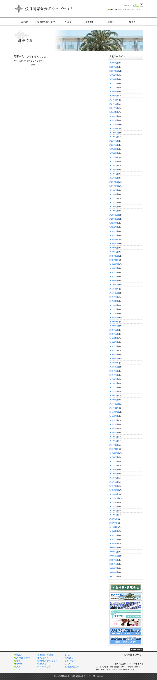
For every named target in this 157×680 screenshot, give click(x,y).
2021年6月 (114, 198)
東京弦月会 (42, 664)
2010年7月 (114, 531)
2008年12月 (114, 556)
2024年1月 (114, 120)
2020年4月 (114, 235)
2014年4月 (114, 433)
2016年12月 (114, 318)
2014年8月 (114, 420)
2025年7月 (114, 79)
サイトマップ (70, 661)
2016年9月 (114, 330)
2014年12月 (114, 404)
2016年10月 (114, 326)
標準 (137, 5)
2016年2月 (114, 355)
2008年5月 (114, 560)
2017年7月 (114, 301)
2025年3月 (114, 92)
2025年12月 (114, 71)
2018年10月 (114, 264)
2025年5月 (114, 83)
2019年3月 (114, 252)
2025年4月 (114, 87)
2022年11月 (114, 157)
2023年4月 (114, 141)
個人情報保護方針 (72, 667)
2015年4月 (114, 387)
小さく (134, 5)
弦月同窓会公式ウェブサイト (43, 8)
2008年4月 (114, 564)
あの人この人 (43, 658)
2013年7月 (114, 465)
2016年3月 (114, 350)
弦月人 (132, 22)
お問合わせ (69, 658)
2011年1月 (114, 527)
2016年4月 (114, 346)
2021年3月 (114, 207)
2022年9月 (114, 161)
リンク (67, 664)
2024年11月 (114, 100)
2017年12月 (114, 285)
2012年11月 (114, 494)
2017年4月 (114, 305)
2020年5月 (114, 231)
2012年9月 (114, 503)
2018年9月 (114, 268)
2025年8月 (114, 75)
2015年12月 (114, 359)
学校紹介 (25, 22)
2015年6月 (114, 379)
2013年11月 (114, 449)
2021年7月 (114, 194)
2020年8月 (114, 223)
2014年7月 (114, 424)
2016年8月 (114, 334)
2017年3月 (114, 309)
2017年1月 (114, 314)
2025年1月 (114, 96)
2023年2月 (114, 149)
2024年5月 (114, 116)
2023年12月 (114, 125)
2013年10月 (114, 453)
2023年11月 (114, 129)
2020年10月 (114, 219)
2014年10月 (114, 412)
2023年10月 (114, 133)
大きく (141, 5)
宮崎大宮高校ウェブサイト (48, 661)
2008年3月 (114, 568)
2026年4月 (114, 63)
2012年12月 (114, 490)
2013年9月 (114, 457)
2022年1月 (114, 178)
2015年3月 (114, 392)
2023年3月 (114, 145)
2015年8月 (114, 375)
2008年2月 (114, 572)
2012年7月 (114, 507)
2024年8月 (114, 108)
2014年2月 (114, 441)
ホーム (67, 655)
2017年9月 (114, 297)
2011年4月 (114, 523)
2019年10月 (114, 244)
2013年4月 (114, 478)
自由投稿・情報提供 (46, 655)
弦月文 (111, 22)
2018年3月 (114, 281)
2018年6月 (114, 272)
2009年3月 (114, 552)
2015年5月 (114, 383)
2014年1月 (114, 445)
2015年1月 (114, 400)
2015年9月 (114, 371)
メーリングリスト (45, 667)
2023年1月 (114, 153)
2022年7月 (114, 166)
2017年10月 (114, 293)
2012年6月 (114, 511)
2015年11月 (114, 363)
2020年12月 (114, 215)
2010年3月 (114, 544)
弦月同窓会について (46, 22)
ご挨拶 (68, 22)
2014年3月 (114, 437)
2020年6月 (114, 227)
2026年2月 (114, 67)
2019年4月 (114, 248)
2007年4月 (114, 576)
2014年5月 (114, 429)
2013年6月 (114, 470)
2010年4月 (114, 539)
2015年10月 (114, 367)
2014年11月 (114, 408)
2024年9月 (114, 104)
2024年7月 (114, 112)
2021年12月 (114, 182)
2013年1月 (114, 486)
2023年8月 (114, 137)
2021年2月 (114, 211)
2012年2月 (114, 515)
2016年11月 (114, 322)
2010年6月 (114, 535)
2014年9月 (114, 416)
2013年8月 (114, 461)
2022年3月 (114, 174)
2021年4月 (114, 203)
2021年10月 (114, 186)
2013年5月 (114, 474)
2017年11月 (114, 289)
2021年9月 (114, 190)
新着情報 (89, 22)
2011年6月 (114, 519)
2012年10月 (114, 498)
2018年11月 (114, 260)
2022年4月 (114, 170)
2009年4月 (114, 548)
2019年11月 (114, 240)
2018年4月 (114, 276)
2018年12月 (114, 256)
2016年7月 (114, 338)
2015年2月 (114, 396)
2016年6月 (114, 342)
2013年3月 (114, 482)
